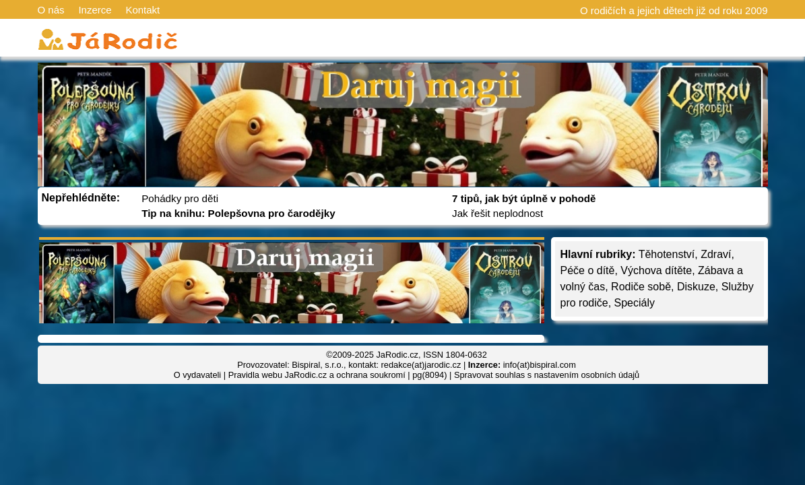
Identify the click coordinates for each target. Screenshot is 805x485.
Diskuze (696, 286)
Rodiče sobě (641, 286)
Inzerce (94, 9)
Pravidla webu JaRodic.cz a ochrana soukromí (317, 375)
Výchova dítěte (656, 270)
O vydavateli (197, 375)
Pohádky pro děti (179, 198)
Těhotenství (667, 254)
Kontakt (142, 9)
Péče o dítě (587, 270)
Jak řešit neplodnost (497, 213)
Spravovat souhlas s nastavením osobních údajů (546, 375)
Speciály (634, 303)
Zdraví (716, 254)
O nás (51, 9)
